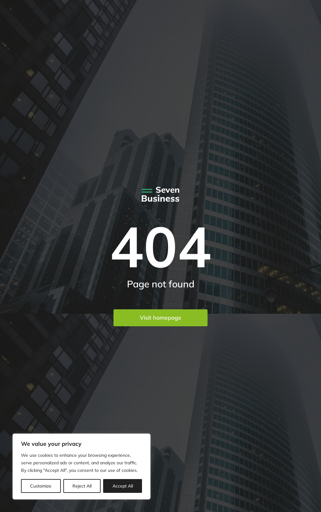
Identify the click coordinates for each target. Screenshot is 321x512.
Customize (40, 486)
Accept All (123, 486)
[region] (81, 466)
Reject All (82, 486)
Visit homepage (160, 317)
